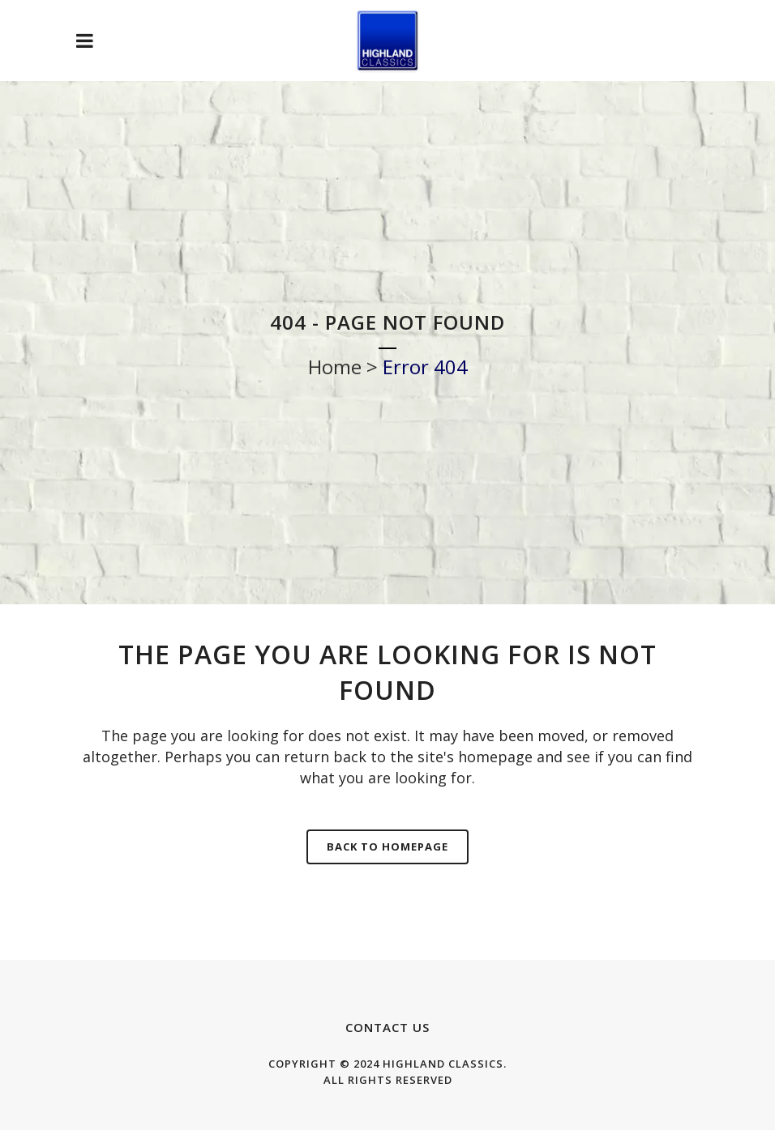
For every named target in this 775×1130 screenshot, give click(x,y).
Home (335, 366)
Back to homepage (387, 846)
